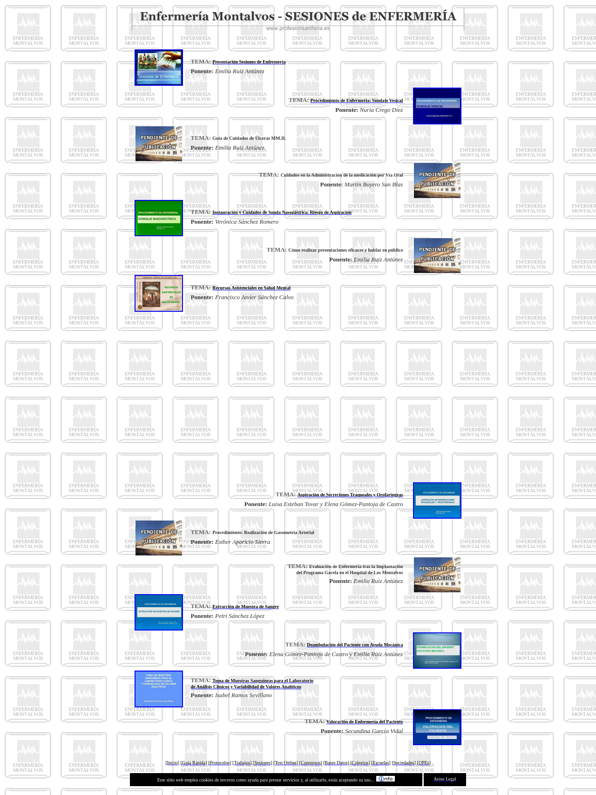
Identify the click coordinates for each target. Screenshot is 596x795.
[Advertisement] (298, 397)
